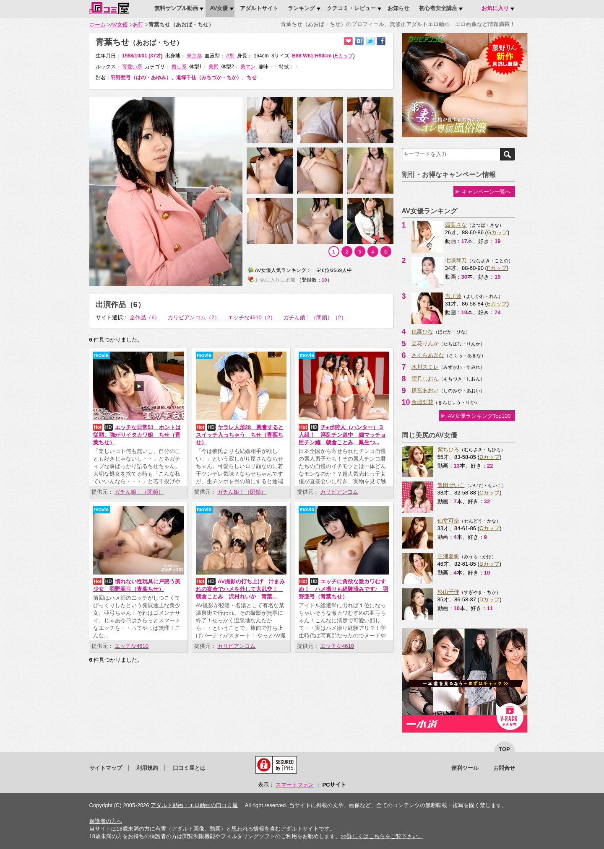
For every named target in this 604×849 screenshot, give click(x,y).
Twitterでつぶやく (370, 41)
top (504, 749)
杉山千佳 (448, 592)
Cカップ (489, 492)
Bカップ (489, 564)
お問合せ (504, 768)
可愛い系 (132, 67)
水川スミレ (425, 367)
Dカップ (489, 457)
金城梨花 (422, 402)
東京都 (194, 56)
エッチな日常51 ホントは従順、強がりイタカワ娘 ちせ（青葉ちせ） (137, 434)
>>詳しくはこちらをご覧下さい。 (382, 836)
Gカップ (497, 232)
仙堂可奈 (448, 521)
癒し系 (179, 67)
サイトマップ (105, 768)
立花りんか (425, 343)
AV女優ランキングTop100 (479, 416)
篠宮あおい (425, 390)
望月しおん (425, 378)
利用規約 (147, 768)
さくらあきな (427, 355)
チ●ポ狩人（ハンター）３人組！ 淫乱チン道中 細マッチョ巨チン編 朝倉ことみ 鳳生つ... (342, 434)
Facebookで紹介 (381, 41)
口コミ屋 (109, 8)
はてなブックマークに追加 (359, 41)
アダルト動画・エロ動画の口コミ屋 (194, 805)
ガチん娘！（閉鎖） (139, 492)
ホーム (97, 24)
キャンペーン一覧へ (486, 192)
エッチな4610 (131, 646)
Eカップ (497, 303)
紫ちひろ (448, 449)
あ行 (138, 24)
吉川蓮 (453, 296)
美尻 (213, 67)
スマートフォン (295, 785)
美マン (247, 67)
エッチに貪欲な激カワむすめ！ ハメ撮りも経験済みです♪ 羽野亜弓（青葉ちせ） (344, 589)
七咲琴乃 (456, 260)
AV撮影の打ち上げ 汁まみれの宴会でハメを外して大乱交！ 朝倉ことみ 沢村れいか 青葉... (240, 589)
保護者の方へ (105, 821)
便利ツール (465, 768)
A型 (230, 56)
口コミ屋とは (189, 768)
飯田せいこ (451, 485)
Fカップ (497, 268)
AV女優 (119, 24)
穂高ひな (422, 332)
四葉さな (456, 225)
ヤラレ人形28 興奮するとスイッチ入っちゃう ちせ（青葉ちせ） (240, 434)
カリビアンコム (339, 492)
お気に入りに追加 (348, 41)
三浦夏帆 (448, 556)
